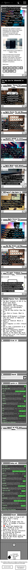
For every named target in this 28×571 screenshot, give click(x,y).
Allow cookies (7, 567)
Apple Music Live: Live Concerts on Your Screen (14, 335)
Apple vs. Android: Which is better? (13, 321)
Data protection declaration (20, 567)
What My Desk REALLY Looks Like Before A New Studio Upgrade (14, 536)
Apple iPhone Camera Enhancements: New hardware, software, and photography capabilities (13, 306)
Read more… (6, 64)
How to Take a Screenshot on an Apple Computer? (14, 327)
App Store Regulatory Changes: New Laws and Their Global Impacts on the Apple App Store (14, 331)
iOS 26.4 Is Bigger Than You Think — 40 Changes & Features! (14, 522)
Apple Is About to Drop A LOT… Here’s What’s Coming (14, 518)
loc (14, 406)
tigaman (14, 558)
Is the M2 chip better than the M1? (14, 311)
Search (25, 377)
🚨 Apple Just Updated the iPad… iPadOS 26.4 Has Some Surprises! (12, 527)
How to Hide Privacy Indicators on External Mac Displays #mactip (14, 532)
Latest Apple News (16, 556)
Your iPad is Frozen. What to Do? (13, 314)
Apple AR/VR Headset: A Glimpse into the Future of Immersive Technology (14, 317)
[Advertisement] (14, 356)
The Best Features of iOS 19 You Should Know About (14, 302)
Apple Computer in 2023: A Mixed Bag (14, 324)
